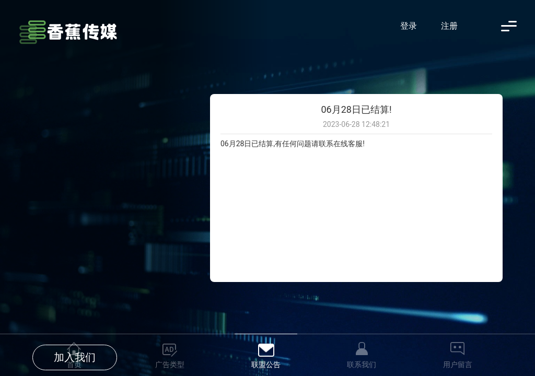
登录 (408, 26)
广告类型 (169, 364)
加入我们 (75, 200)
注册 (449, 26)
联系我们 (361, 364)
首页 (74, 364)
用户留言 (457, 364)
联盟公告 (266, 364)
